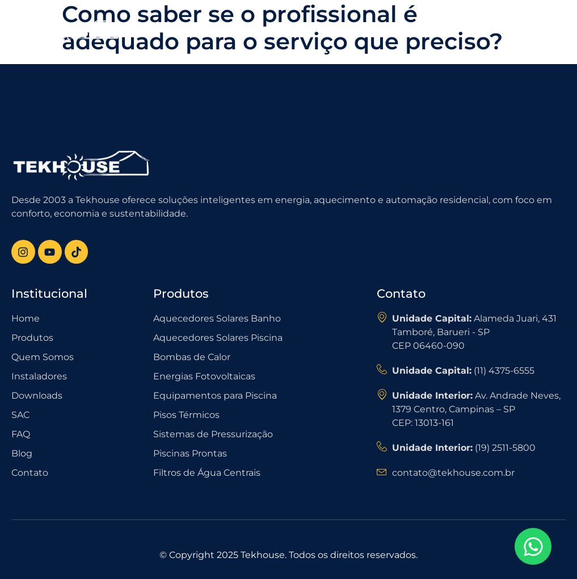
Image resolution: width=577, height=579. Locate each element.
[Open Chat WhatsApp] (533, 546)
